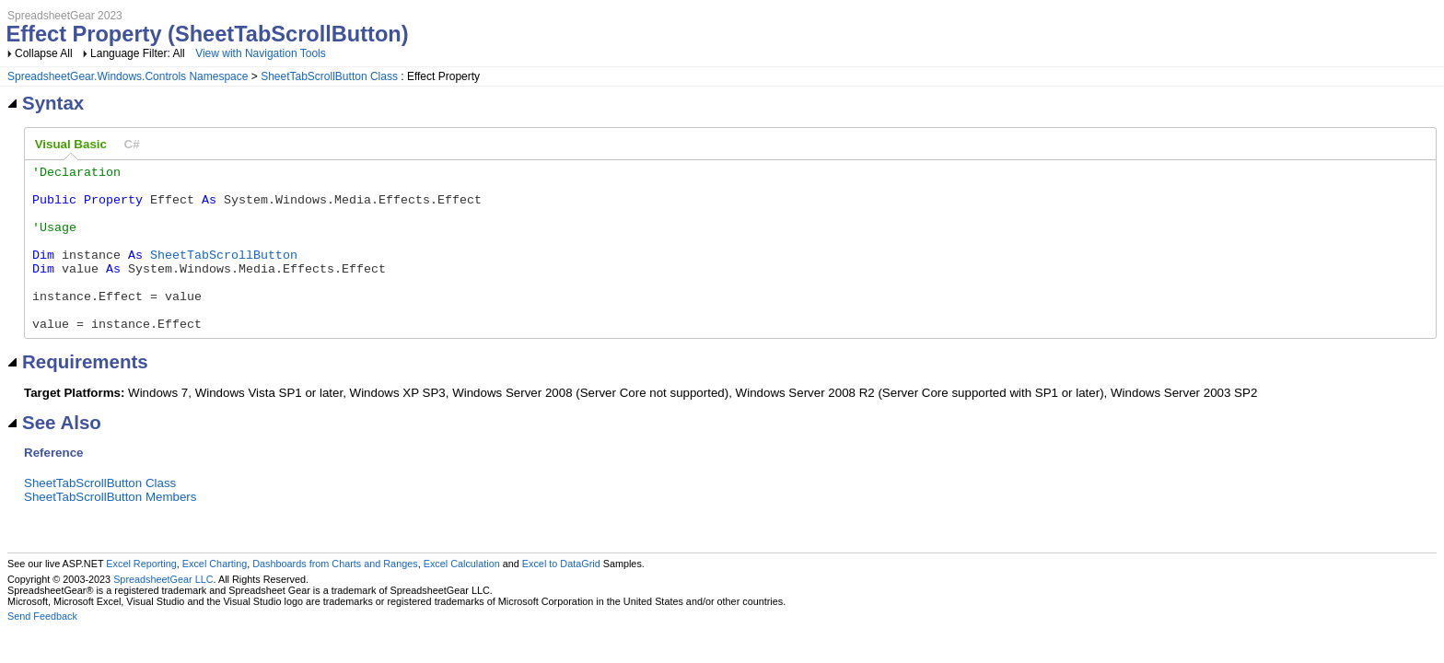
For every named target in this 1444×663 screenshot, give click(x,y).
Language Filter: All (139, 53)
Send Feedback (42, 649)
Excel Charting (214, 596)
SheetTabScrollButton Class (329, 76)
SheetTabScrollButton (223, 273)
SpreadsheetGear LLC (163, 612)
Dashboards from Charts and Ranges (334, 596)
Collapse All (44, 53)
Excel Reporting (141, 596)
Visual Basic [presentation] (71, 144)
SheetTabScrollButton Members (110, 530)
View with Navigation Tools (260, 53)
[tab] (71, 144)
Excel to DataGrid (561, 596)
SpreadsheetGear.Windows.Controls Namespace (127, 76)
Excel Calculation (462, 596)
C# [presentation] (132, 144)
